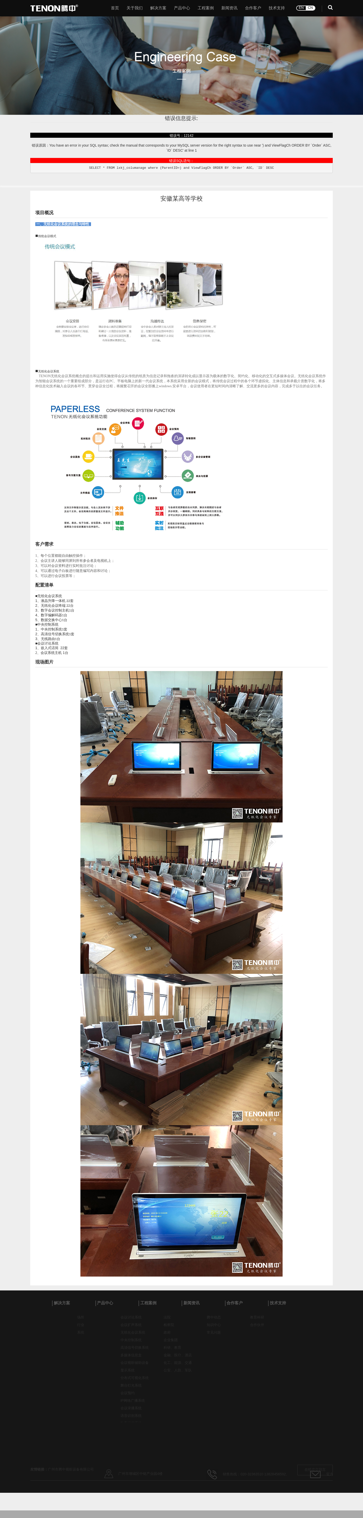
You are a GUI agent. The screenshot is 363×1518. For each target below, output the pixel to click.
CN (310, 8)
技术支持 (277, 8)
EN (301, 8)
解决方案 (158, 8)
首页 (115, 8)
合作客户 (253, 8)
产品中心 (182, 8)
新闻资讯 (229, 8)
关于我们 (135, 8)
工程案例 (206, 8)
